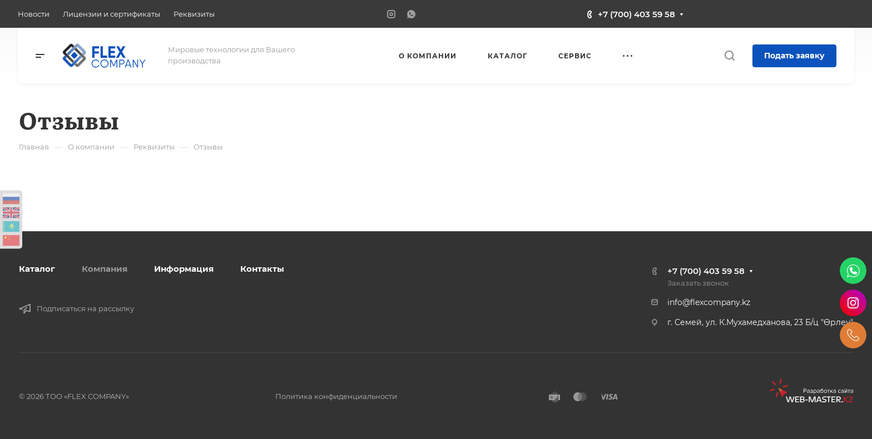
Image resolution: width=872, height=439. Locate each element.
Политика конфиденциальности (336, 396)
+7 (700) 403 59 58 (636, 14)
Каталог (37, 268)
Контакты (262, 268)
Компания (104, 268)
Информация (184, 268)
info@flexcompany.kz (708, 302)
